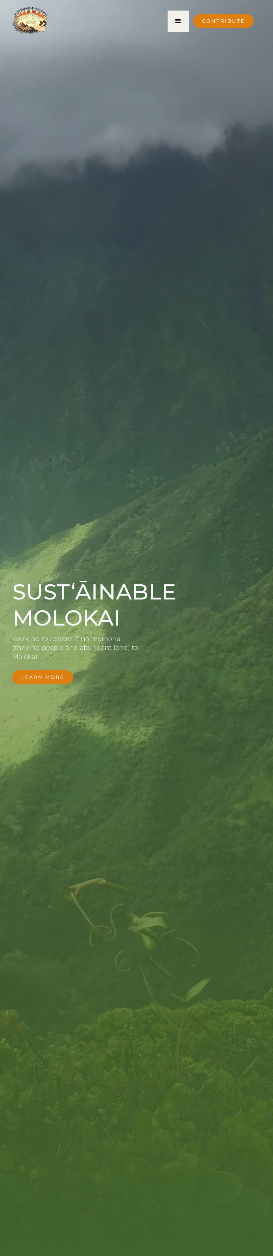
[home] (29, 22)
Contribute (223, 21)
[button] (178, 21)
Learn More (42, 677)
